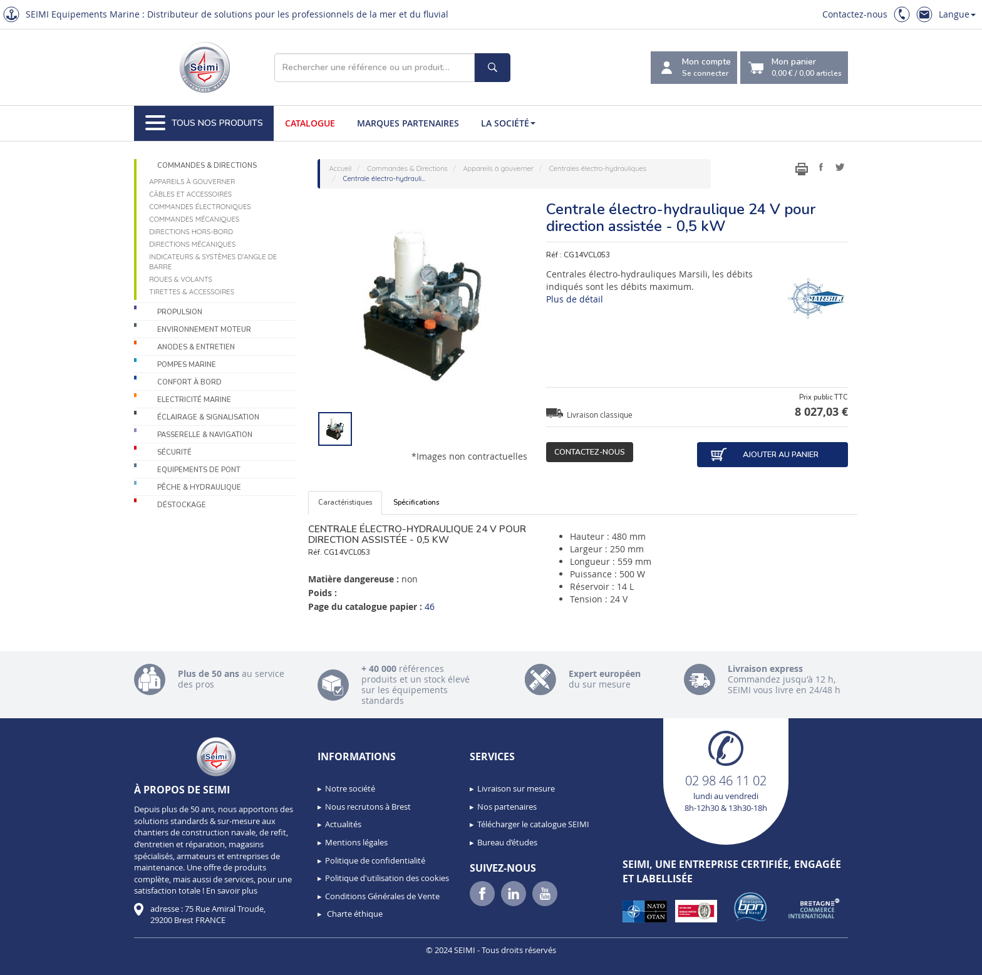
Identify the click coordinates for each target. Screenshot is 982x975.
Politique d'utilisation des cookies (387, 878)
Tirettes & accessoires (191, 291)
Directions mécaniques (192, 244)
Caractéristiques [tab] (345, 502)
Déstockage (181, 505)
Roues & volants (180, 279)
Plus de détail (574, 299)
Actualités (343, 824)
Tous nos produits (204, 123)
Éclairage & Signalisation (208, 417)
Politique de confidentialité (375, 860)
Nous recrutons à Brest (368, 806)
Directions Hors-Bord (191, 231)
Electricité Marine (194, 400)
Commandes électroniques (200, 206)
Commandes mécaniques (194, 219)
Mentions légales (356, 842)
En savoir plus (231, 890)
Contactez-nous (854, 14)
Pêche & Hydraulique (199, 487)
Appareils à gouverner (192, 181)
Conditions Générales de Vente (382, 896)
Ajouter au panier (764, 454)
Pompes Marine (186, 364)
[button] (37, 961)
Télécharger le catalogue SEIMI (533, 824)
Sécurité (174, 452)
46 (430, 606)
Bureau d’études (507, 842)
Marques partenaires (408, 123)
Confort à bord (189, 382)
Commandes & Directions (207, 165)
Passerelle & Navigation (204, 435)
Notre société (350, 788)
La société (508, 123)
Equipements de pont (198, 470)
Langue (957, 14)
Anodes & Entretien (196, 347)
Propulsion (179, 312)
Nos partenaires (507, 806)
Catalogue (310, 123)
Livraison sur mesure (516, 788)
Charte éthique (354, 913)
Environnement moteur (204, 329)
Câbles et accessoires (190, 194)
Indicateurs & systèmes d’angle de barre (213, 261)
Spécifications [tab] (416, 502)
